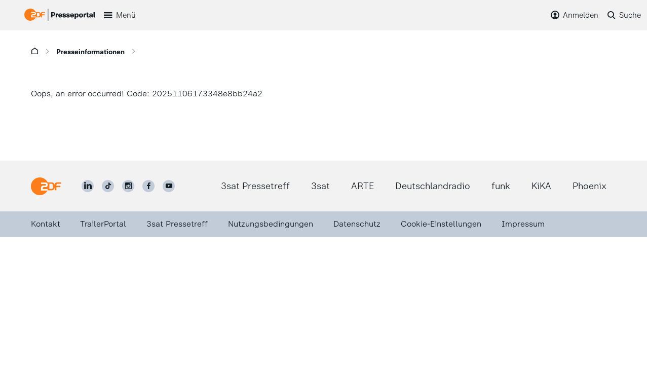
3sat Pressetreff (255, 186)
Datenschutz (356, 224)
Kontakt (45, 224)
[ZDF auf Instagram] (128, 186)
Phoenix (589, 186)
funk (500, 186)
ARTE (362, 186)
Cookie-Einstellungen (441, 224)
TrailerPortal (103, 224)
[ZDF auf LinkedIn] (88, 186)
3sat (320, 186)
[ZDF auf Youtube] (169, 186)
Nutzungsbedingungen (270, 224)
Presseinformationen (90, 52)
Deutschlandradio (432, 186)
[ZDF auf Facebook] (148, 186)
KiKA (541, 186)
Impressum (523, 224)
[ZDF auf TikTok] (108, 186)
